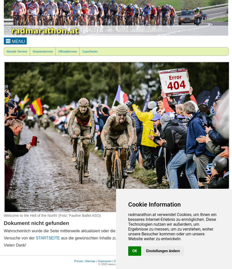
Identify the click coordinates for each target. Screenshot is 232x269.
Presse (78, 261)
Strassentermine (43, 51)
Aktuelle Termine (17, 51)
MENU (15, 40)
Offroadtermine (67, 51)
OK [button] (134, 251)
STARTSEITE (48, 238)
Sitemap (90, 261)
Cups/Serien (90, 51)
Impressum (104, 261)
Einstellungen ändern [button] (163, 251)
